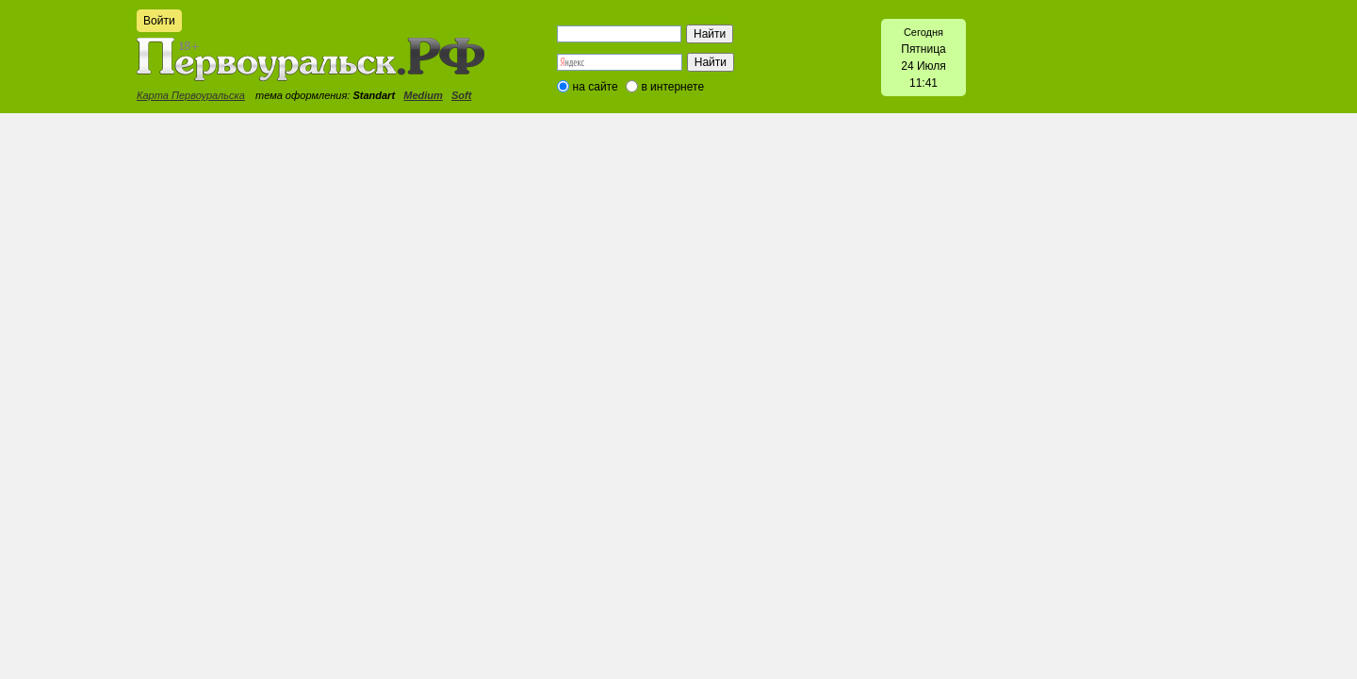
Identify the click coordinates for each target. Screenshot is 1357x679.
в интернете (672, 86)
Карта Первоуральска (191, 95)
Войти (159, 20)
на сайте (595, 86)
